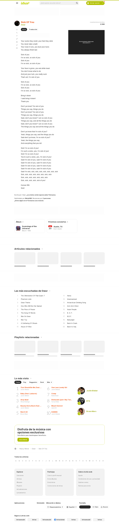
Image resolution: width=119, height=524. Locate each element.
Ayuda (80, 475)
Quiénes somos (83, 482)
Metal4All (28, 198)
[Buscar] (77, 3)
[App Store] (30, 506)
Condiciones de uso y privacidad (89, 479)
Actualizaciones (22, 489)
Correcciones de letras (55, 486)
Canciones (20, 475)
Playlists (19, 486)
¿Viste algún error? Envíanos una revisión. (29, 200)
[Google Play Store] (19, 506)
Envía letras (51, 482)
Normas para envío (84, 486)
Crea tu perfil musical (54, 475)
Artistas (19, 479)
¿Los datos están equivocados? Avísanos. (41, 195)
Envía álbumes (52, 479)
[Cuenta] (103, 3)
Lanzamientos (21, 492)
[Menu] (17, 3)
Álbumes (19, 482)
